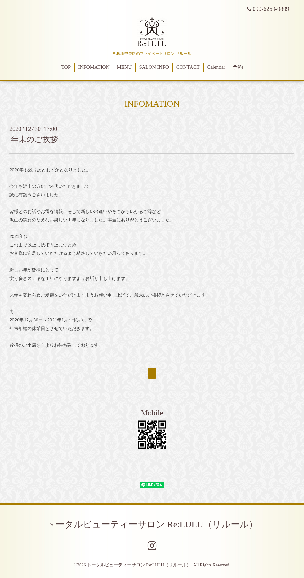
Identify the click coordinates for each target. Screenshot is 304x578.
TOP (66, 67)
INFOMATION (94, 67)
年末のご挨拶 (34, 139)
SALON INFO (154, 67)
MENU (124, 67)
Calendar (216, 67)
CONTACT (188, 67)
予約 (238, 67)
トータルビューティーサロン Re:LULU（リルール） (152, 524)
